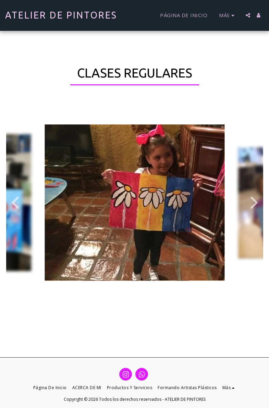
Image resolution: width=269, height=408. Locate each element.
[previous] (16, 202)
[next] (253, 202)
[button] (248, 15)
